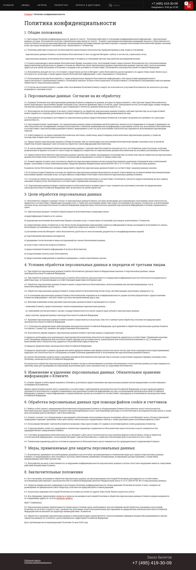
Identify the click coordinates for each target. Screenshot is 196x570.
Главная (8, 5)
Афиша (25, 5)
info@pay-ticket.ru (64, 498)
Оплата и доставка (88, 5)
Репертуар (61, 5)
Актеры (42, 5)
